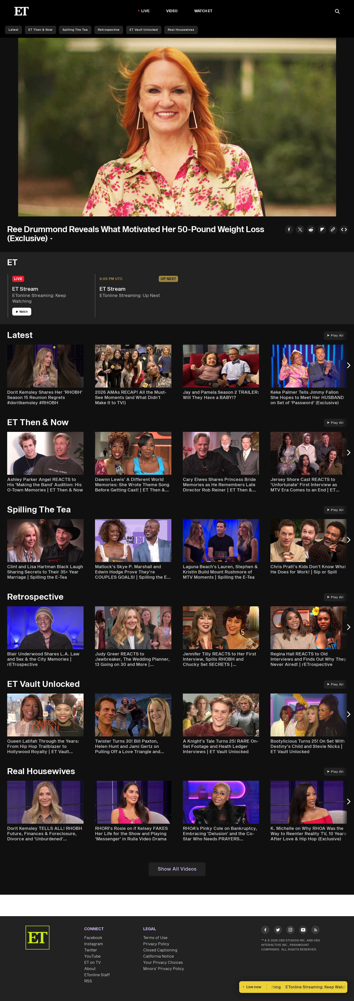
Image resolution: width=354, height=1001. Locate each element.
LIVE (145, 11)
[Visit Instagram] (290, 931)
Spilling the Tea (75, 30)
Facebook (93, 938)
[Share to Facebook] (289, 230)
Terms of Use (155, 938)
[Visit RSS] (315, 931)
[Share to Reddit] (311, 230)
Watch (22, 312)
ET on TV (92, 962)
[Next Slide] (348, 367)
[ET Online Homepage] (21, 11)
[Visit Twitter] (278, 931)
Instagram (93, 944)
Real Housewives (181, 30)
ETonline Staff (97, 975)
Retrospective (109, 30)
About (90, 969)
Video (172, 11)
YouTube (92, 956)
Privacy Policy (156, 944)
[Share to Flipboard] (322, 230)
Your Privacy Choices (163, 962)
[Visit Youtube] (303, 931)
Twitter (90, 950)
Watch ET (203, 11)
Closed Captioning (160, 950)
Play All (335, 335)
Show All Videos (177, 869)
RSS (88, 981)
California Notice (158, 956)
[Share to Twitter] (300, 230)
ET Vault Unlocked (144, 30)
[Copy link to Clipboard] (333, 230)
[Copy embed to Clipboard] (344, 230)
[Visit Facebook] (265, 931)
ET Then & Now (40, 30)
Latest (13, 30)
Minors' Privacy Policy (163, 969)
